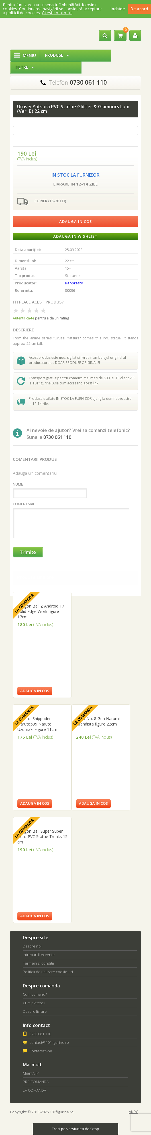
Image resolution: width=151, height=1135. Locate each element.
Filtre (24, 67)
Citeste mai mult (57, 12)
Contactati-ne (40, 1051)
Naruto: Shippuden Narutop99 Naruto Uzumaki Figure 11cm (37, 724)
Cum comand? (35, 994)
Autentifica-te (23, 318)
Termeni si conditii (38, 963)
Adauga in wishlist (75, 236)
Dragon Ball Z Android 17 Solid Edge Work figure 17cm (40, 611)
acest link (90, 383)
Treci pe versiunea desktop (75, 1128)
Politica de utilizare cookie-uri (48, 971)
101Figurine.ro (30, 33)
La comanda (24, 603)
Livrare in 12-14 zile (75, 184)
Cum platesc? (34, 1002)
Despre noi (32, 946)
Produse (57, 55)
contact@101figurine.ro (49, 1042)
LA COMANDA (34, 1090)
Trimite (28, 552)
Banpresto (74, 283)
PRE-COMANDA (36, 1081)
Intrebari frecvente (39, 954)
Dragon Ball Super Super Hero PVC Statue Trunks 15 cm (42, 836)
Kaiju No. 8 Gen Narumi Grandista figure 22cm (98, 721)
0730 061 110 (40, 1033)
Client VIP (31, 1073)
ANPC (133, 1112)
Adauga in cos (75, 221)
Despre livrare (35, 1011)
